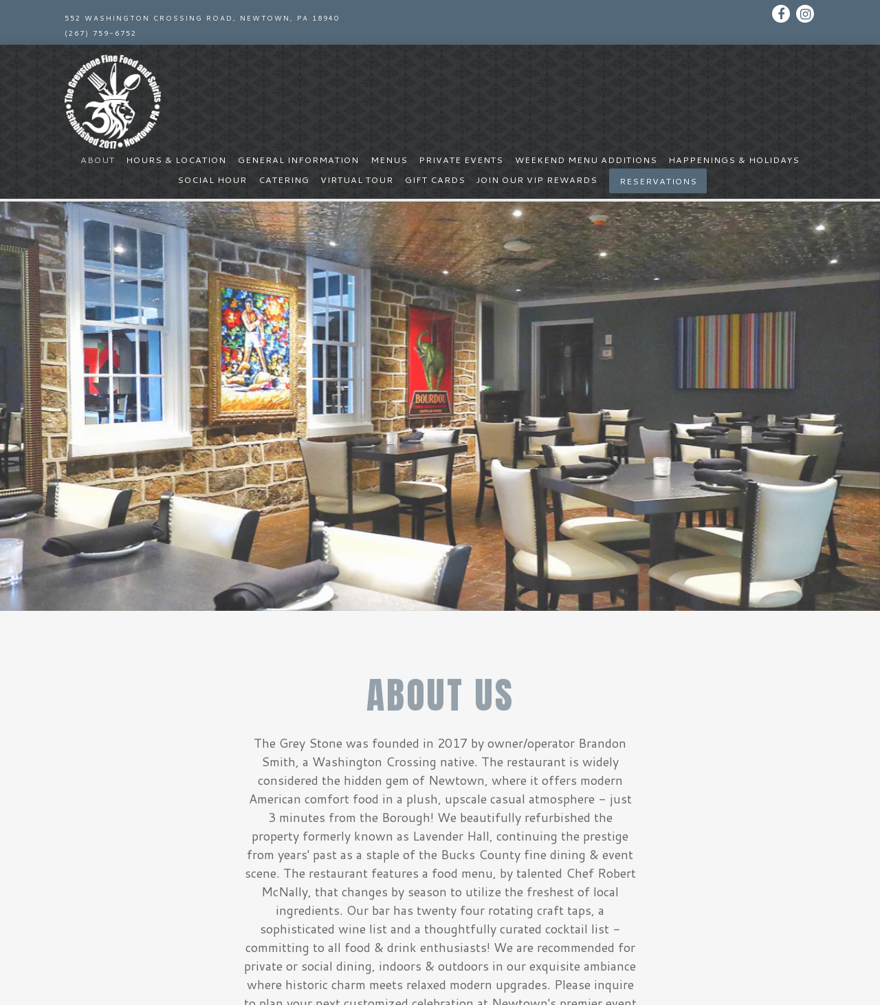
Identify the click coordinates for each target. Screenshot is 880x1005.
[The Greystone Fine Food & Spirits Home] (113, 99)
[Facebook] (781, 14)
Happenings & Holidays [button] (734, 159)
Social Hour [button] (212, 179)
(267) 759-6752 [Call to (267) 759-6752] (101, 33)
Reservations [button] (658, 181)
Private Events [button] (461, 159)
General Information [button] (298, 159)
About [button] (97, 159)
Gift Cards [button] (435, 179)
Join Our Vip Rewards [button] (536, 179)
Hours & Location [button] (176, 159)
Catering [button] (283, 179)
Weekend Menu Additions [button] (586, 159)
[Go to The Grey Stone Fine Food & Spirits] (202, 18)
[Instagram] (805, 14)
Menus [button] (389, 159)
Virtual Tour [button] (356, 179)
